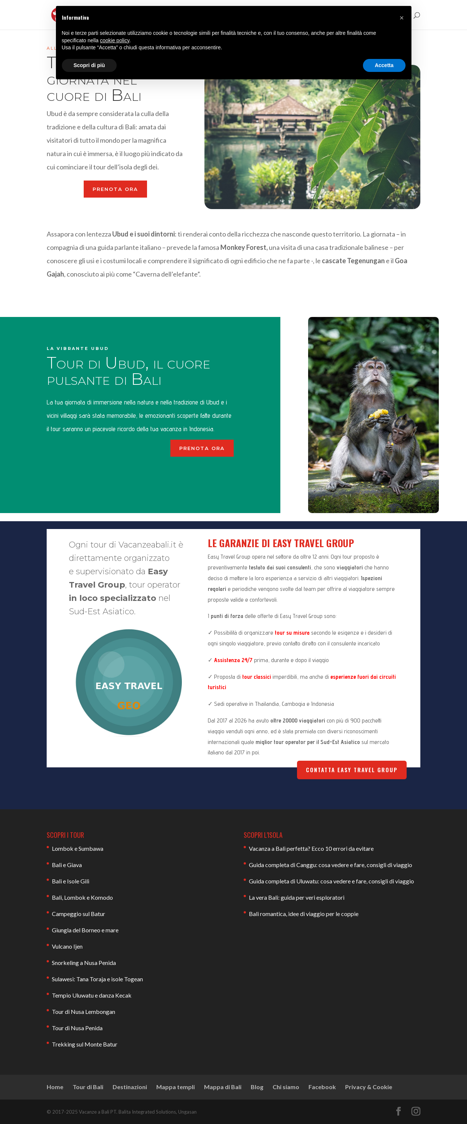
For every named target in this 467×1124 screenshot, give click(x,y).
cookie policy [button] (114, 40)
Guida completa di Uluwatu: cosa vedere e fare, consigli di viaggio (331, 881)
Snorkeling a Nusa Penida (84, 962)
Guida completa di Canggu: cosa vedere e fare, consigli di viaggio (330, 864)
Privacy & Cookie (368, 1086)
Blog (257, 1086)
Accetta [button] (384, 65)
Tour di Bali (88, 1086)
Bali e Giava (67, 864)
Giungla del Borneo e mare (85, 929)
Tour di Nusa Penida (77, 1027)
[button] (402, 18)
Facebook (322, 1086)
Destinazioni (130, 1086)
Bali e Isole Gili (70, 881)
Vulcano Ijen (67, 946)
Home (55, 1086)
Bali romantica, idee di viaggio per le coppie (303, 913)
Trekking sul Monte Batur (84, 1044)
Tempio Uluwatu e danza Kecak (91, 995)
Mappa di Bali (222, 1086)
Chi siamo (286, 1086)
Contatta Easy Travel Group (352, 770)
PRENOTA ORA (115, 189)
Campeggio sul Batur (78, 913)
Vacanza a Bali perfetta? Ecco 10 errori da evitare (311, 848)
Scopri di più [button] (89, 65)
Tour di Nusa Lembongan (83, 1011)
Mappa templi (175, 1086)
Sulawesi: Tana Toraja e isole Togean (97, 978)
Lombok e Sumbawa (77, 848)
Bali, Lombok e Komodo (82, 897)
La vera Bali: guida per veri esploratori (296, 897)
